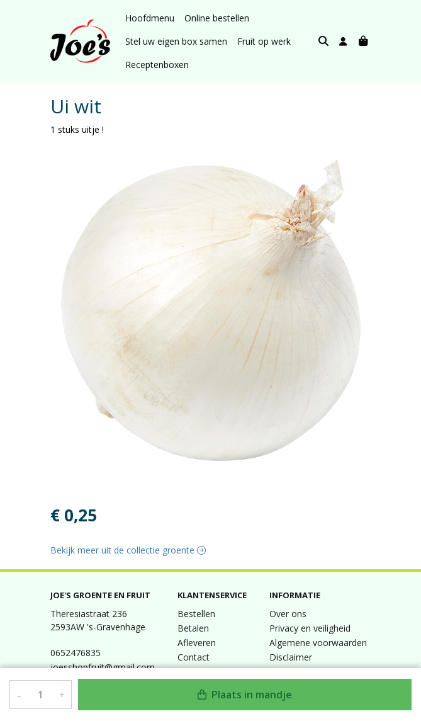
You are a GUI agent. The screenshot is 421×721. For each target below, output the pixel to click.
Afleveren (196, 643)
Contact (193, 657)
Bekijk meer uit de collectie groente (128, 550)
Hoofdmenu (149, 18)
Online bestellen (216, 18)
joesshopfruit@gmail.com (102, 667)
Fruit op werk (264, 41)
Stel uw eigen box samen (176, 41)
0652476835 (75, 653)
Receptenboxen (157, 65)
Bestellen (196, 614)
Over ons (287, 614)
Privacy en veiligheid (310, 628)
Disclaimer (290, 657)
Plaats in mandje (245, 694)
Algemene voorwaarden (318, 643)
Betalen (193, 628)
